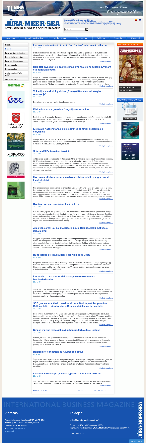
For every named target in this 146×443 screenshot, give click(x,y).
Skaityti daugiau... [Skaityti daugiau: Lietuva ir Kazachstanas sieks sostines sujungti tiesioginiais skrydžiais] (106, 146)
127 (102, 390)
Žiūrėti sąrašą (129, 119)
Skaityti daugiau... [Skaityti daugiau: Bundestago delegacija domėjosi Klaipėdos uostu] (106, 271)
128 (105, 390)
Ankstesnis (76, 391)
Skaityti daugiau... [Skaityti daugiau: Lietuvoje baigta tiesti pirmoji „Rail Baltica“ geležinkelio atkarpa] (106, 61)
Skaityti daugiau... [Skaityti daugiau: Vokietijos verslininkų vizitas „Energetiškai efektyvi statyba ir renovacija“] (106, 104)
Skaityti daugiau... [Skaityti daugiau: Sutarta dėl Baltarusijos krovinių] (106, 172)
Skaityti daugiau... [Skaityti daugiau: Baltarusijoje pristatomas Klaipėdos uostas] (106, 368)
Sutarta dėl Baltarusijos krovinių (51, 151)
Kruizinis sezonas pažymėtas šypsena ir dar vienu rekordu (67, 373)
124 (91, 390)
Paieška (86, 29)
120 (79, 390)
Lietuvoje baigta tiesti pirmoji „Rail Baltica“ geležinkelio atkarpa (70, 45)
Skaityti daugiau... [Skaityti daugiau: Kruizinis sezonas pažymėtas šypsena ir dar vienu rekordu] (106, 385)
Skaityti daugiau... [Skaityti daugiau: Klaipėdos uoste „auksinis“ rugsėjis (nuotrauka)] (106, 123)
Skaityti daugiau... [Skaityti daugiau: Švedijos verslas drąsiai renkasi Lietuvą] (106, 222)
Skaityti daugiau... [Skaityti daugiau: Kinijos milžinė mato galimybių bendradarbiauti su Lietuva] (106, 346)
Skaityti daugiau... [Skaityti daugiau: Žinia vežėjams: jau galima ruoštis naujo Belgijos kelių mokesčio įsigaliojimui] (106, 249)
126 (99, 390)
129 (108, 390)
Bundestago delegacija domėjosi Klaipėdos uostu (61, 254)
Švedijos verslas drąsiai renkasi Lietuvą (56, 204)
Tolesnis (111, 391)
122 (85, 390)
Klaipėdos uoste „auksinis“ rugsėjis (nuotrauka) (61, 109)
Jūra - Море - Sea (33, 25)
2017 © (137, 441)
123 (88, 390)
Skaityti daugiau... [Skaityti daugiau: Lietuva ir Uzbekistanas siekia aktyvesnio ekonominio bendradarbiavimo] (106, 298)
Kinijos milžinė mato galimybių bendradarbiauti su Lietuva (66, 330)
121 (82, 390)
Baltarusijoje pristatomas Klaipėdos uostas (58, 351)
